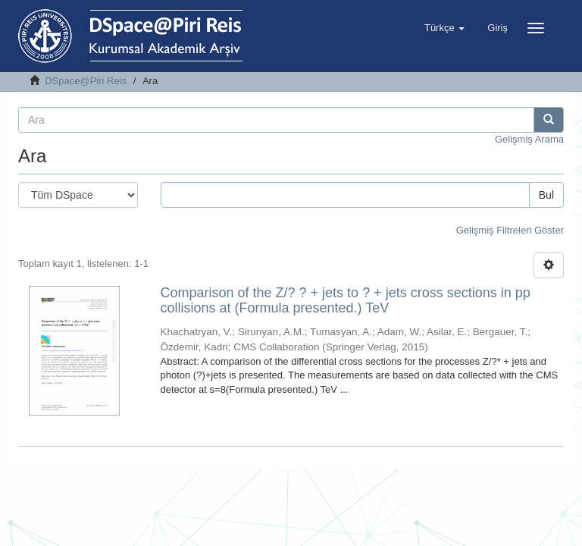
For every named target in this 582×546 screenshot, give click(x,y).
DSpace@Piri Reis (86, 80)
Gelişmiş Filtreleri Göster (510, 230)
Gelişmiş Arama (529, 139)
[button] (444, 28)
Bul (546, 195)
